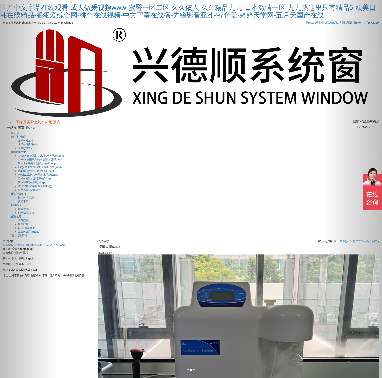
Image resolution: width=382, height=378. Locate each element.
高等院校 (8, 244)
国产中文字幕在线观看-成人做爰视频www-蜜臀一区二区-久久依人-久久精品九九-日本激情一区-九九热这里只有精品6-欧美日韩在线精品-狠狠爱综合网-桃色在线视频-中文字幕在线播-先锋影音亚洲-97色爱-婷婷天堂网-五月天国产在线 (188, 11)
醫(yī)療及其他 (34, 244)
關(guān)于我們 (315, 22)
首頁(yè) (345, 241)
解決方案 (358, 241)
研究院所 (20, 244)
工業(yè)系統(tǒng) (54, 244)
